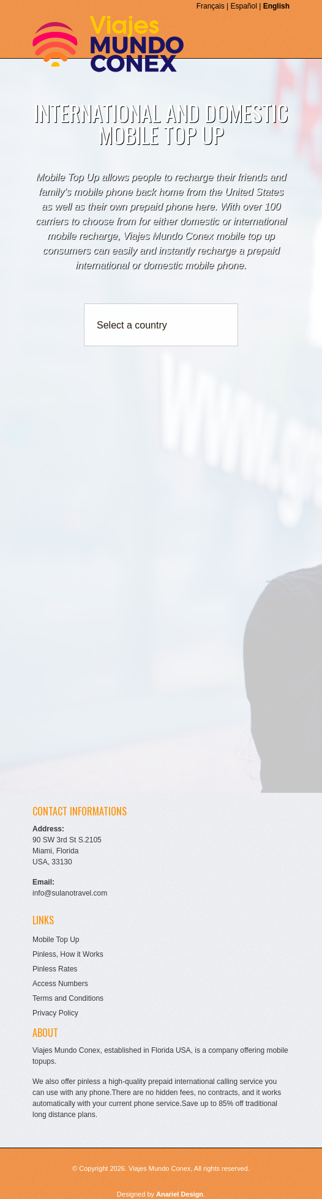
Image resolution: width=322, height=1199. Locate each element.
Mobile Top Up (56, 939)
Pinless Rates (54, 969)
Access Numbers (60, 983)
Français (211, 6)
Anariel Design (179, 1194)
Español (243, 6)
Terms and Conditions (67, 998)
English (276, 6)
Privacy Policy (55, 1013)
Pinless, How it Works (67, 954)
